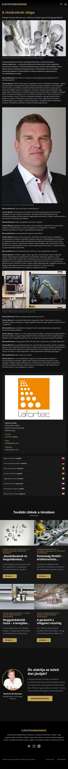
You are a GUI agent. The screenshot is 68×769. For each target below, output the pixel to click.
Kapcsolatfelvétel (40, 698)
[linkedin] (39, 746)
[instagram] (34, 746)
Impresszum (50, 759)
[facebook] (29, 746)
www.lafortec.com (11, 450)
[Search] (61, 4)
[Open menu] (64, 4)
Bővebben (10, 576)
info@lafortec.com (12, 443)
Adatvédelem (61, 759)
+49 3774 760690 (11, 437)
